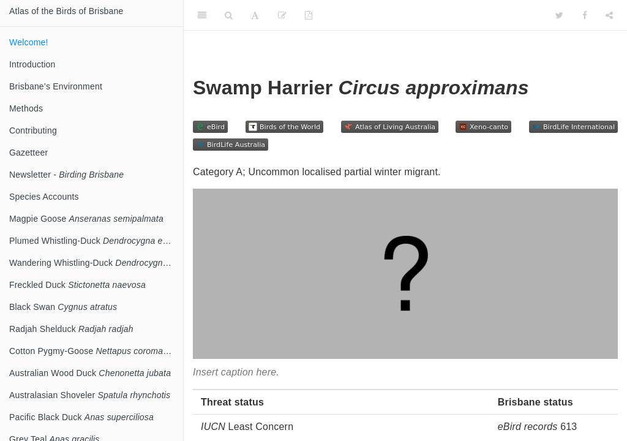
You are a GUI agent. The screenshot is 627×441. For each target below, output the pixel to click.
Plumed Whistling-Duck (95, 241)
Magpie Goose (86, 219)
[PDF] (308, 15)
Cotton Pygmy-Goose (96, 351)
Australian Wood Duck (90, 373)
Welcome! (28, 42)
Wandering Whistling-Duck (96, 263)
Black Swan (63, 307)
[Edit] (282, 15)
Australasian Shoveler (89, 395)
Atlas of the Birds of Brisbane (66, 11)
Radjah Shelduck (71, 329)
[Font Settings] (255, 15)
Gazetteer (28, 152)
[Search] (229, 15)
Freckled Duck (77, 285)
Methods (26, 108)
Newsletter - (66, 174)
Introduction (32, 64)
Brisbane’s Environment (55, 86)
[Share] (609, 15)
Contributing (33, 130)
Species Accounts (44, 197)
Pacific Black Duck (81, 417)
